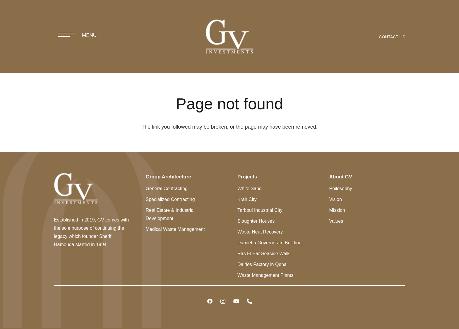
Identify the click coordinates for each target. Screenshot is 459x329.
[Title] (249, 301)
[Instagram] (223, 301)
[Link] (229, 36)
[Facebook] (209, 301)
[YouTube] (236, 301)
